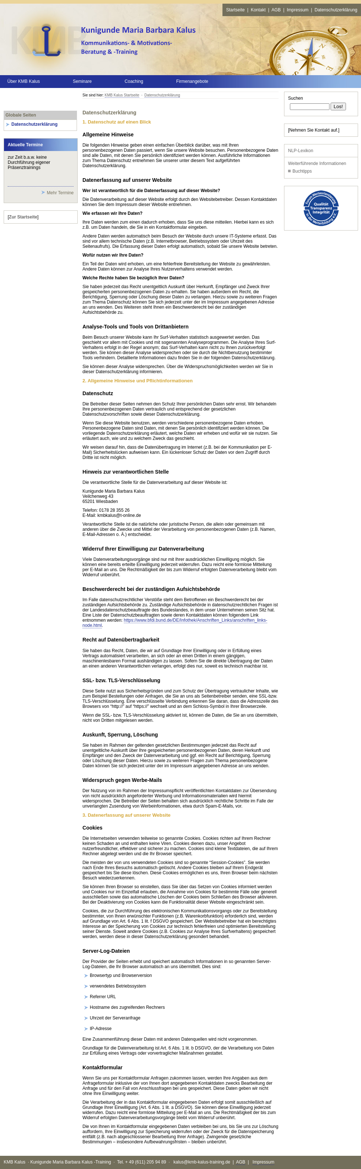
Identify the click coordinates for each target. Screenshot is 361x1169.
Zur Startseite (23, 217)
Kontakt (258, 9)
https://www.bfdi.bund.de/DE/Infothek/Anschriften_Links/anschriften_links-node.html (174, 623)
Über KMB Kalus (23, 81)
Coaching (134, 81)
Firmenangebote (192, 81)
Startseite (235, 9)
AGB (276, 9)
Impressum (297, 9)
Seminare (82, 81)
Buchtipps (302, 171)
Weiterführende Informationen (317, 163)
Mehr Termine (60, 192)
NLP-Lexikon (300, 150)
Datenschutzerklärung (335, 9)
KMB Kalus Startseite (122, 95)
